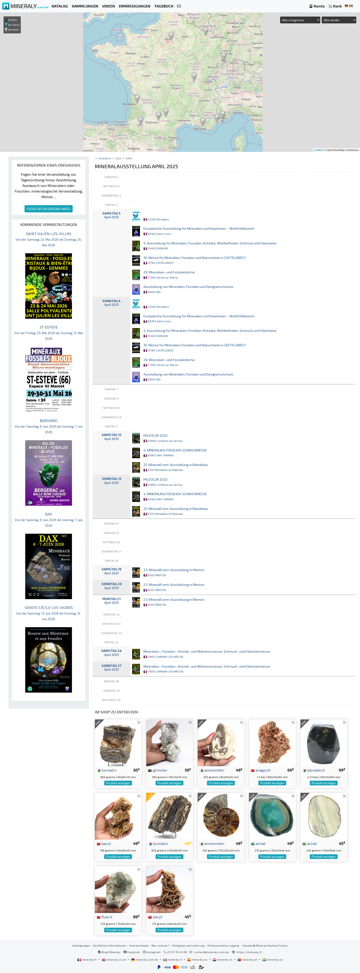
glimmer (158, 770)
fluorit (104, 916)
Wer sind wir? (160, 945)
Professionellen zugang (223, 945)
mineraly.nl (223, 959)
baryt (104, 843)
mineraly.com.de (145, 959)
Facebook (132, 952)
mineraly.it (173, 959)
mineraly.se (272, 959)
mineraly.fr (87, 959)
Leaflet (318, 150)
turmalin (107, 770)
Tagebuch (104, 158)
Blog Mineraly (109, 952)
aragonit (261, 770)
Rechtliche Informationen (109, 945)
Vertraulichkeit (138, 945)
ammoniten (212, 770)
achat (258, 843)
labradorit (313, 770)
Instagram (151, 952)
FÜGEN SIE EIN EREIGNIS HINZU (49, 209)
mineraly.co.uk (114, 959)
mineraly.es (197, 959)
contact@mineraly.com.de (211, 952)
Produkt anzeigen (118, 783)
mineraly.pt (247, 959)
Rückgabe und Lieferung (188, 945)
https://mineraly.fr (249, 952)
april (129, 158)
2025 (118, 158)
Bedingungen (81, 945)
